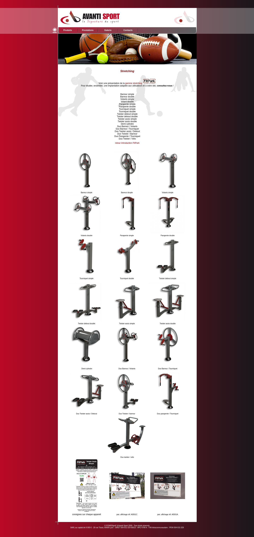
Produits (67, 30)
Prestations (87, 30)
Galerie (107, 30)
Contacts (127, 30)
